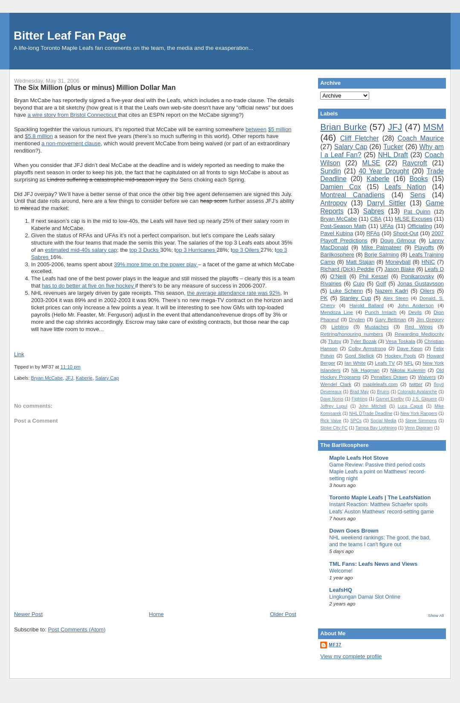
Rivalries (330, 283)
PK (323, 298)
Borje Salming (381, 254)
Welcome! (341, 571)
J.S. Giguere (424, 399)
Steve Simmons (421, 420)
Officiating (420, 226)
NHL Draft (393, 154)
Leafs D (434, 269)
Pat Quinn (417, 211)
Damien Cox (340, 186)
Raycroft (414, 163)
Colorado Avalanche (417, 391)
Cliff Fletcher (359, 138)
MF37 (335, 644)
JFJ (69, 377)
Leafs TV (385, 363)
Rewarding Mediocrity (419, 334)
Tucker (393, 146)
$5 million (280, 129)
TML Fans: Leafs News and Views (373, 564)
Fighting (359, 399)
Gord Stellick (359, 355)
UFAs (387, 226)
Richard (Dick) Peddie (347, 269)
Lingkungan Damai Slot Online (364, 597)
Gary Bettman (390, 319)
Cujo (359, 283)
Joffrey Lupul (333, 406)
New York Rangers (418, 413)
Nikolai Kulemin (407, 370)
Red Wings (419, 326)
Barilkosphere (337, 254)
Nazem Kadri (391, 291)
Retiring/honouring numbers (351, 334)
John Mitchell (372, 406)
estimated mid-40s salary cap (81, 250)
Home (156, 614)
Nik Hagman (365, 370)
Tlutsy (334, 341)
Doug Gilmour (398, 240)
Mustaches (377, 326)
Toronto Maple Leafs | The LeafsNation (380, 497)
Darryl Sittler (386, 203)
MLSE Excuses (413, 219)
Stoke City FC (333, 428)
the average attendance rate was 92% (234, 293)
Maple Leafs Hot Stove (358, 458)
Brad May (359, 391)
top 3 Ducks (144, 250)
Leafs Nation (405, 186)
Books (418, 178)
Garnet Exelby (390, 399)
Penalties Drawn (389, 377)
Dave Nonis (331, 399)
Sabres (373, 211)
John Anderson (416, 305)
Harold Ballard (367, 305)
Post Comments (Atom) (76, 629)
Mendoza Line (336, 312)
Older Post (283, 614)
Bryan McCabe (47, 377)
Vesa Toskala (400, 341)
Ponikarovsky (417, 276)
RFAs (373, 233)
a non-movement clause (71, 143)
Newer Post (28, 614)
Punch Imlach (380, 312)
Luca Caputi (410, 406)
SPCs (356, 420)
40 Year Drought (384, 171)
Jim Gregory (430, 319)
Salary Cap (107, 377)
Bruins (383, 391)
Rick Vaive (330, 420)
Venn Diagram (419, 428)
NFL (409, 363)
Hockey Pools (400, 355)
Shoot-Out (405, 233)
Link (19, 354)
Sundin (330, 171)
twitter (415, 384)
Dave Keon (409, 348)
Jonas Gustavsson (420, 283)
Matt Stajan (360, 262)
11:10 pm (71, 366)
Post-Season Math (343, 226)
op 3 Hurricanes (196, 250)
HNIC (428, 262)
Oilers (427, 291)
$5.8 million (39, 136)
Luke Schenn (346, 291)
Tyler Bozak (363, 341)
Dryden (357, 319)
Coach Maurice (421, 138)
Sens (417, 195)
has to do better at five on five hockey (88, 285)
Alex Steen (395, 298)
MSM (433, 127)
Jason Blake (400, 269)
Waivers (427, 377)
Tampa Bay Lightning (376, 428)
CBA (376, 219)
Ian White (355, 363)
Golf (381, 283)
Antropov (333, 203)
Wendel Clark (335, 384)
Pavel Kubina (336, 233)
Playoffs (424, 247)
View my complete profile (351, 656)
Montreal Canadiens (352, 195)
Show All (436, 615)
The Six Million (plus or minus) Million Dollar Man (95, 87)
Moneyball (398, 262)
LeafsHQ (340, 590)
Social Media (383, 420)
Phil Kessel (373, 276)
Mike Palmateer (381, 247)
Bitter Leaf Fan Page (70, 35)
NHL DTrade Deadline (371, 413)
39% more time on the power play (156, 264)
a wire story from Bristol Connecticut (73, 115)
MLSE (371, 163)
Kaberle (84, 377)
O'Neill (338, 276)
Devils (415, 312)
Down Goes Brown (354, 530)
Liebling (339, 326)
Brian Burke (343, 127)
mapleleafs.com (380, 384)
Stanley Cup (355, 298)
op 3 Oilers (246, 250)
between (256, 129)
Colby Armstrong (367, 348)
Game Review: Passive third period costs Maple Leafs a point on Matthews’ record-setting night (377, 471)
